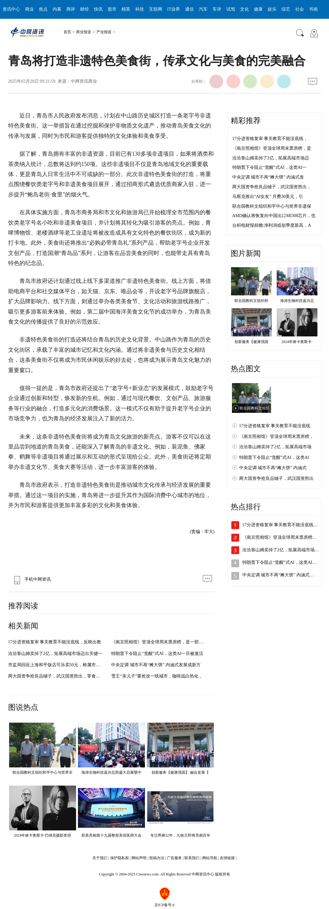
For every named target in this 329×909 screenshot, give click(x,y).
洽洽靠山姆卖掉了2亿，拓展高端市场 (275, 446)
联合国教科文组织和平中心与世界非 (43, 772)
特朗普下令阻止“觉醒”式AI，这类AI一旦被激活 (157, 653)
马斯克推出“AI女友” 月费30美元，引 (267, 196)
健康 (258, 9)
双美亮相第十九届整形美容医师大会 (111, 835)
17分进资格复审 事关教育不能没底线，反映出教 (54, 642)
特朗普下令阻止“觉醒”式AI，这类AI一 (269, 167)
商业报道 (83, 32)
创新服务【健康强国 (251, 342)
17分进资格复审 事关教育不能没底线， (270, 138)
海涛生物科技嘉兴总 (297, 301)
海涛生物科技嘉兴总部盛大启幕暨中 (111, 772)
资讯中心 (11, 9)
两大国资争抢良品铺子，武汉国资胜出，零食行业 (56, 676)
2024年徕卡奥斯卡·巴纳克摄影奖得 (42, 835)
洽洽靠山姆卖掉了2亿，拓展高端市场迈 (270, 158)
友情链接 (227, 858)
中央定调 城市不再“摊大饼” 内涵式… (278, 575)
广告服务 (174, 858)
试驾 (230, 9)
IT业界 (173, 9)
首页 (67, 32)
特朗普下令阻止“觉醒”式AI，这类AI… (279, 562)
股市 (112, 9)
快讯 (98, 9)
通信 (189, 9)
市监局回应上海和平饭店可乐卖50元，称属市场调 (56, 664)
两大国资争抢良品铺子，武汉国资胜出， (271, 186)
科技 (139, 9)
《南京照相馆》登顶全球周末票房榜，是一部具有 (159, 642)
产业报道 (103, 32)
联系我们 (191, 858)
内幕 (57, 9)
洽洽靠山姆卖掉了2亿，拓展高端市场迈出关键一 (55, 653)
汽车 (203, 9)
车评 (217, 9)
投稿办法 (156, 858)
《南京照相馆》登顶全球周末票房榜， (276, 436)
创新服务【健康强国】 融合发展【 (180, 772)
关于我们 (99, 858)
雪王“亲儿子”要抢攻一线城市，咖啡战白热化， (157, 676)
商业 (29, 9)
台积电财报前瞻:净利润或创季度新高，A (271, 225)
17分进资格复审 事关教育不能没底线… (280, 524)
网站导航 (209, 858)
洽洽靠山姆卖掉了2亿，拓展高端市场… (280, 550)
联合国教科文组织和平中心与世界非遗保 (271, 206)
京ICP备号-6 (164, 905)
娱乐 (272, 9)
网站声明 (139, 858)
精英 (125, 9)
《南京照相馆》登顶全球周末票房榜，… (281, 537)
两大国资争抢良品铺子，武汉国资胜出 (276, 478)
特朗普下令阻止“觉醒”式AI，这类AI (274, 457)
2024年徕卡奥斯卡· (296, 342)
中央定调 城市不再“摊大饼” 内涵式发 (268, 177)
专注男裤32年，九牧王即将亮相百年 (180, 835)
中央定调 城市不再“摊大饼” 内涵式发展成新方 (155, 664)
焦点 (43, 9)
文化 (244, 9)
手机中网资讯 (31, 579)
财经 (84, 9)
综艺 (285, 9)
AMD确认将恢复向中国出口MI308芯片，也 (274, 215)
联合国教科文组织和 (251, 301)
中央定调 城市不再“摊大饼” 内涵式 (272, 467)
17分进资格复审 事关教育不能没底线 (275, 425)
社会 (299, 9)
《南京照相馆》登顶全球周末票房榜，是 (271, 148)
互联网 (155, 9)
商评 (70, 9)
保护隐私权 (119, 858)
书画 (313, 9)
